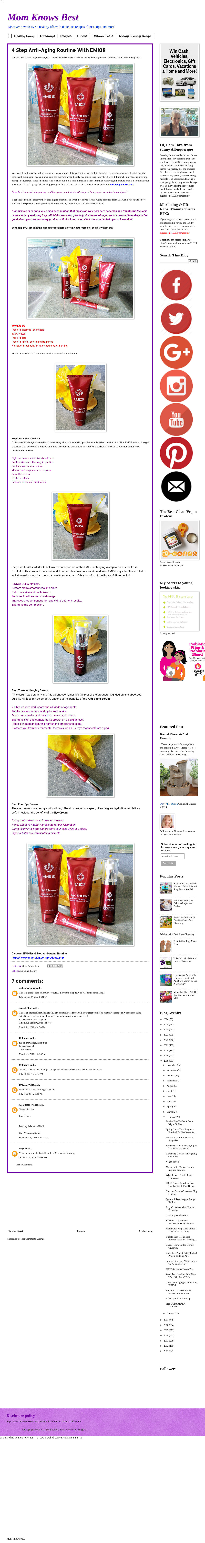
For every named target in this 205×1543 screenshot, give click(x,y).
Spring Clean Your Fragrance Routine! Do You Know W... (181, 1131)
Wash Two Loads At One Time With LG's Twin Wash (181, 1276)
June (169, 1096)
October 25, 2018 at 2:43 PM (33, 1157)
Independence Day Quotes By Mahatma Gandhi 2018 (76, 1069)
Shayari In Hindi (27, 1109)
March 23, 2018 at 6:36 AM (32, 1054)
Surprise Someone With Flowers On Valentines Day (181, 1262)
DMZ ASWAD (26, 1085)
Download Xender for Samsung (59, 1153)
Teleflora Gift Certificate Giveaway (177, 934)
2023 (166, 1035)
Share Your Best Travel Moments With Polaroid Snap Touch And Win (185, 886)
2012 (166, 1345)
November (171, 1070)
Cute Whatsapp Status (29, 1133)
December (171, 1065)
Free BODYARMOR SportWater (176, 1305)
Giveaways (47, 36)
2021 (166, 1045)
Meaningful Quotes (45, 1089)
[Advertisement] (80, 1201)
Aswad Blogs (25, 1008)
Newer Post (15, 1231)
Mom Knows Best (42, 17)
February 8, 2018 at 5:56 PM (33, 997)
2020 (166, 1050)
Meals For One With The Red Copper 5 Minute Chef (186, 995)
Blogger (81, 1429)
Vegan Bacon (172, 1161)
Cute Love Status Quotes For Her (35, 1022)
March (169, 1111)
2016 (166, 1325)
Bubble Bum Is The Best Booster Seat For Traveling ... (181, 1238)
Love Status (25, 1116)
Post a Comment (24, 1164)
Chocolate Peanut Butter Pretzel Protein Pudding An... (181, 1254)
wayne (22, 1148)
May (169, 1101)
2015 (166, 1330)
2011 (166, 1351)
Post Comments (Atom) (32, 1238)
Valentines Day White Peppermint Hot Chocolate (180, 1222)
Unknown (24, 1038)
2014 (166, 1335)
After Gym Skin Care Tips (178, 1298)
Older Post (146, 1231)
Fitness (82, 36)
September (171, 1080)
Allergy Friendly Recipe (135, 36)
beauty (33, 971)
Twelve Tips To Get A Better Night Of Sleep (180, 1123)
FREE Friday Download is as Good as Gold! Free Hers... (180, 1184)
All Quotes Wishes (28, 1104)
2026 (166, 1019)
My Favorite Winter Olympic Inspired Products (180, 1168)
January (170, 1313)
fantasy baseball (26, 1046)
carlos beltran (25, 1049)
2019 (166, 1055)
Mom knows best (16, 1538)
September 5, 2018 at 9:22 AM (34, 1137)
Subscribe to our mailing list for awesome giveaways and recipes (178, 847)
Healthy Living (24, 36)
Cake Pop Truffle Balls (177, 1215)
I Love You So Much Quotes (33, 1019)
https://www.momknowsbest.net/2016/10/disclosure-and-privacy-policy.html (44, 1421)
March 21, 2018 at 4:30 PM (32, 1027)
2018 (166, 1060)
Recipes (66, 36)
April (169, 1106)
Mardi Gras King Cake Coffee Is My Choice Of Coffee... (181, 1230)
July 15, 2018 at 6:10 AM (31, 1094)
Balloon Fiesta (103, 36)
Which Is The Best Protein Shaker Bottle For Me (179, 1292)
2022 (166, 1040)
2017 (166, 1320)
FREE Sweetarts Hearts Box (179, 1269)
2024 (166, 1029)
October (170, 1075)
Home (81, 1231)
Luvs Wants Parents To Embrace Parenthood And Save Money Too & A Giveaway (185, 979)
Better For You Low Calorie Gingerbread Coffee (183, 903)
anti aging (24, 971)
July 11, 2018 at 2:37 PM (31, 1074)
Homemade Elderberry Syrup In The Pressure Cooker (181, 1147)
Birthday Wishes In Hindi (31, 1126)
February (171, 1117)
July (168, 1091)
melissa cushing (27, 988)
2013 (166, 1340)
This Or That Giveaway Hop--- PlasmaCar (185, 959)
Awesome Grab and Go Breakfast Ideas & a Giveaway (185, 920)
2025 (166, 1024)
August (170, 1086)
